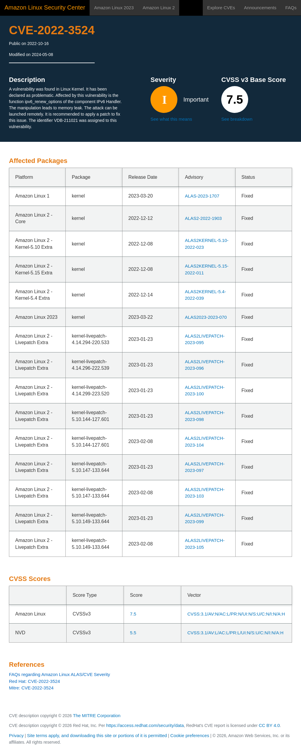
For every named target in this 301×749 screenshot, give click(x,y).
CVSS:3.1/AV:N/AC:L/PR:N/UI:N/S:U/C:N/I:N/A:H (236, 613)
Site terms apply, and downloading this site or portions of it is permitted (97, 735)
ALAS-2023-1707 (202, 195)
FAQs (291, 7)
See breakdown (236, 119)
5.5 (133, 632)
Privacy (16, 735)
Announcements (260, 7)
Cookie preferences (189, 735)
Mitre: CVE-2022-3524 (31, 687)
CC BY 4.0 (269, 725)
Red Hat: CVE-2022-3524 (34, 681)
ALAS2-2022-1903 (203, 218)
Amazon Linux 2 (159, 7)
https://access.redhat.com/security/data (145, 725)
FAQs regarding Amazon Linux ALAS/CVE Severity (59, 674)
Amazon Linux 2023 (114, 7)
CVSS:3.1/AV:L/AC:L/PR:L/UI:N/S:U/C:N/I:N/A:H (235, 632)
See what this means (171, 119)
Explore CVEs (221, 7)
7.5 (133, 613)
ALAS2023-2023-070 (206, 317)
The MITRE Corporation (96, 715)
